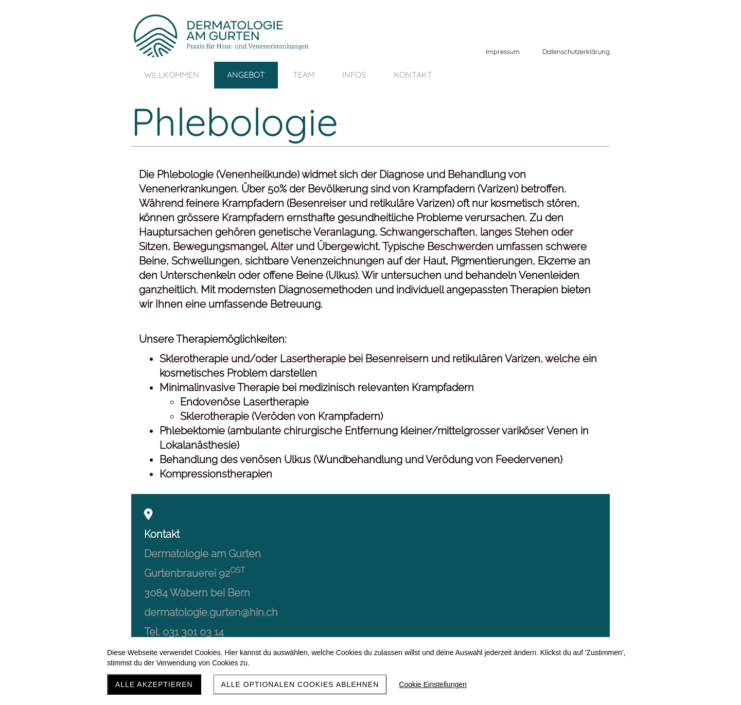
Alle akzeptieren (154, 684)
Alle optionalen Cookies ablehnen (300, 684)
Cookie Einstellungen (433, 684)
